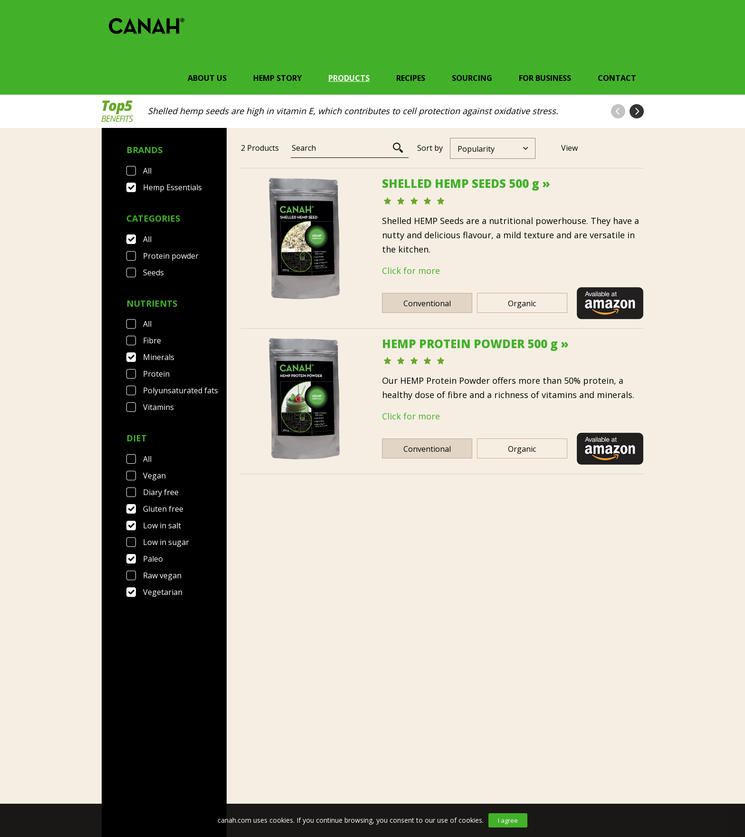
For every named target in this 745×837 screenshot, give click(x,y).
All (147, 170)
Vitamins (158, 407)
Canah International (370, 772)
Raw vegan (162, 575)
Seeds (153, 272)
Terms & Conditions (219, 772)
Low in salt (162, 525)
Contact (617, 78)
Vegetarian (162, 592)
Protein (156, 374)
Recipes (410, 78)
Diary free (161, 492)
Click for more (411, 270)
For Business (545, 78)
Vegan (154, 475)
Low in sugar (166, 542)
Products (349, 78)
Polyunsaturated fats (180, 390)
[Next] (467, 580)
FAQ (154, 772)
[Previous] (414, 580)
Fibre (152, 340)
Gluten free (163, 509)
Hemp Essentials (172, 187)
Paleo (153, 559)
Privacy (291, 772)
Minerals (158, 357)
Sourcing (472, 78)
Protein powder (171, 256)
